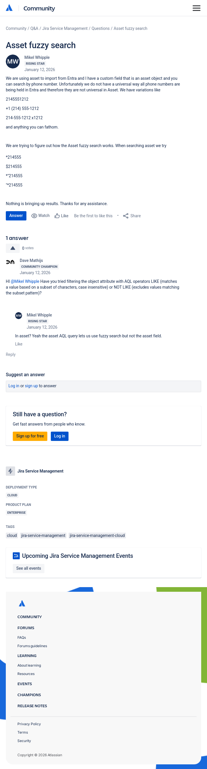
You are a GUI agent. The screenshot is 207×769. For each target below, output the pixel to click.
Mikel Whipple (37, 57)
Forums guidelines (32, 646)
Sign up (31, 385)
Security (24, 741)
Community (39, 8)
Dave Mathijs (31, 260)
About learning (29, 665)
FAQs (21, 637)
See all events (28, 568)
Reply (11, 354)
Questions (101, 28)
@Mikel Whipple (25, 281)
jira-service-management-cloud (97, 535)
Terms (22, 732)
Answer (16, 215)
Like (18, 344)
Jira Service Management (65, 28)
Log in (13, 385)
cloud (12, 535)
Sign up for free (30, 436)
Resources (26, 674)
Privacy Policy (29, 724)
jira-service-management (43, 535)
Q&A (34, 28)
